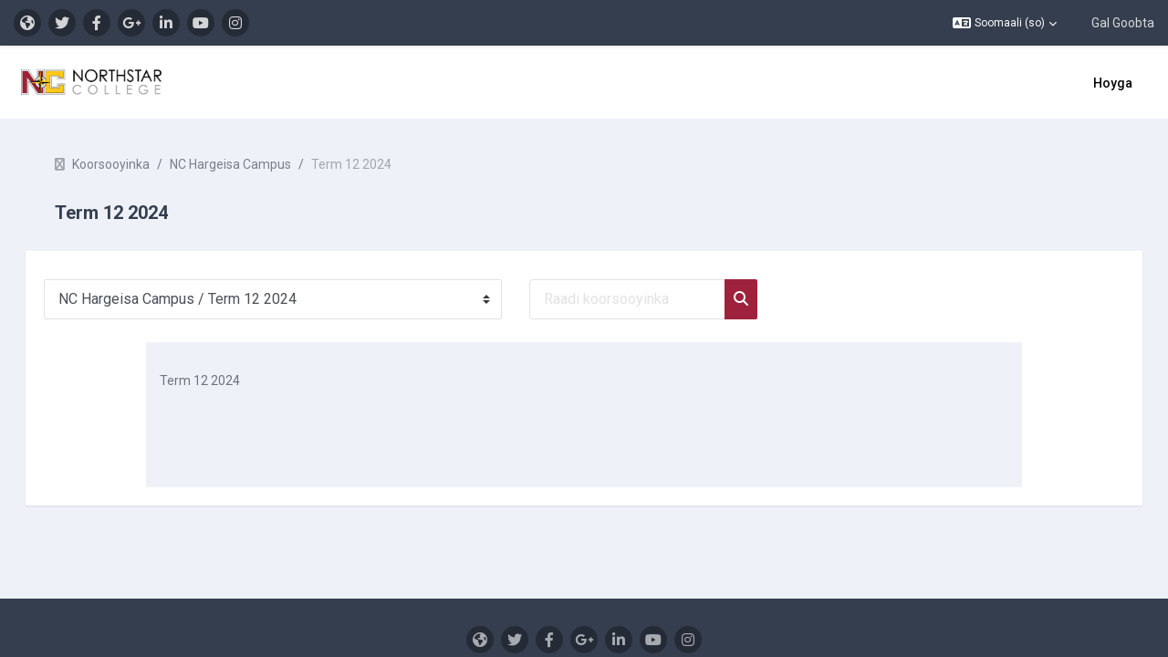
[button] (1004, 23)
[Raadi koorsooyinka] (653, 299)
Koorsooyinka (136, 164)
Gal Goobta (1122, 23)
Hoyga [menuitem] (1112, 83)
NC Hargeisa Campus (256, 164)
